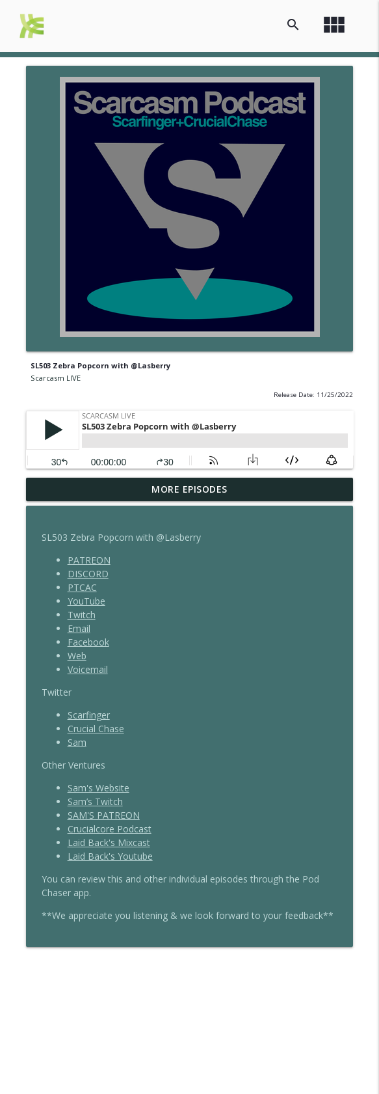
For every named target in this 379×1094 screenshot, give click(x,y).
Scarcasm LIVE (56, 378)
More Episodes (189, 489)
